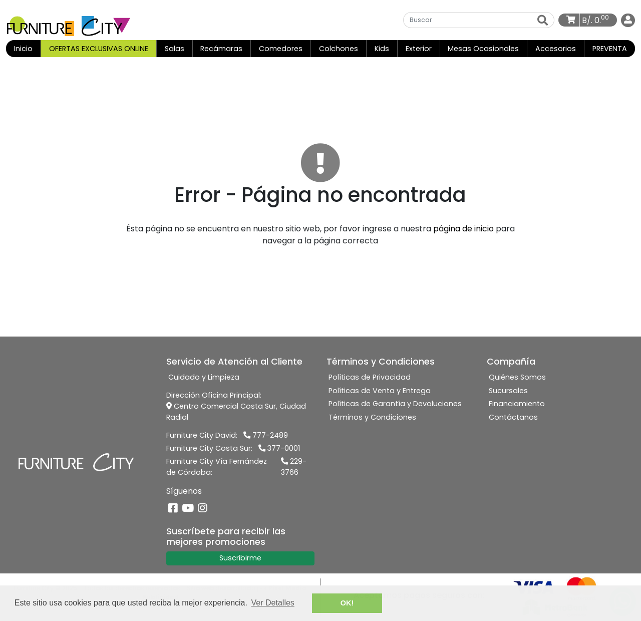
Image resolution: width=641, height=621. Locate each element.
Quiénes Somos (517, 377)
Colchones (338, 49)
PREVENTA (609, 49)
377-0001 (279, 448)
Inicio (27, 48)
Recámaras (221, 49)
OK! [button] (347, 603)
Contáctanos (513, 417)
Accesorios (555, 49)
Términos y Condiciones (372, 417)
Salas (174, 49)
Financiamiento (517, 404)
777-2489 (265, 435)
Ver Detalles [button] (272, 602)
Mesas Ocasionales (483, 49)
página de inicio (463, 228)
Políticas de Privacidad (370, 377)
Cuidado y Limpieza (203, 377)
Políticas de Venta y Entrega (380, 391)
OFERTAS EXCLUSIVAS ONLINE (98, 49)
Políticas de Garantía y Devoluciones (395, 404)
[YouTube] (188, 508)
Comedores (280, 49)
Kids (382, 49)
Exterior (419, 49)
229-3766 (293, 466)
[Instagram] (202, 508)
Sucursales (508, 391)
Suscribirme (240, 558)
